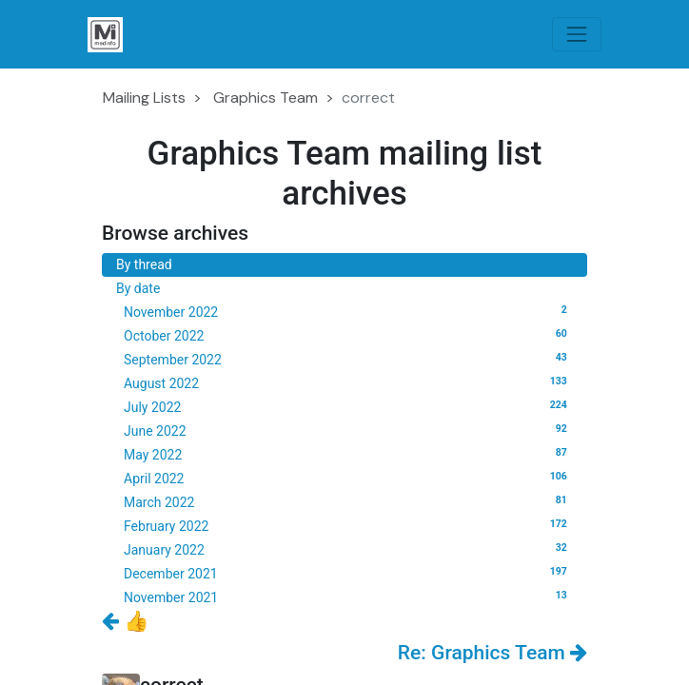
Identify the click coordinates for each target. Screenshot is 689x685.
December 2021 (348, 572)
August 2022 (348, 382)
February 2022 (348, 525)
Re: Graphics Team (492, 652)
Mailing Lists (144, 98)
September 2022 (348, 358)
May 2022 (348, 453)
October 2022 (348, 334)
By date (138, 288)
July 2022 (348, 406)
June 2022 (348, 430)
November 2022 (348, 311)
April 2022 (348, 477)
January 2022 (348, 549)
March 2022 (348, 501)
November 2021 (348, 596)
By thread (144, 264)
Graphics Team (265, 98)
